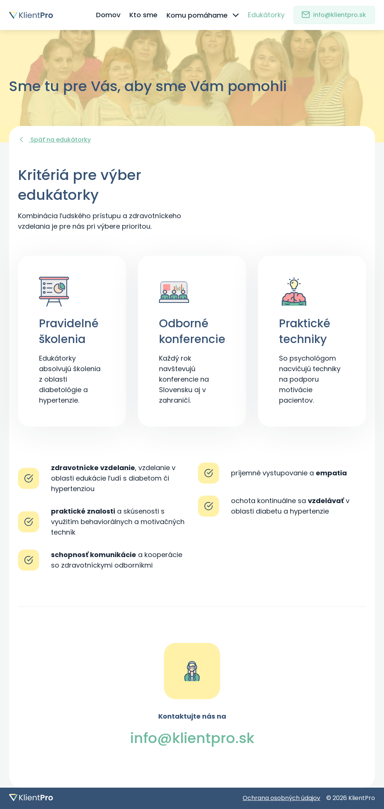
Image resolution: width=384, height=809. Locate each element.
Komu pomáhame (202, 15)
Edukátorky (266, 14)
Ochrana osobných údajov (281, 798)
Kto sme (143, 14)
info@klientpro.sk (333, 14)
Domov (108, 14)
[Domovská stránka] (40, 15)
